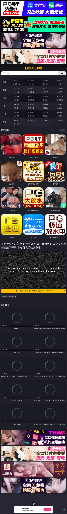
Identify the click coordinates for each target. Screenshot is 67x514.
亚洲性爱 (16, 97)
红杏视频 (60, 120)
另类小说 (31, 116)
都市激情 (16, 112)
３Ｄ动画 (60, 89)
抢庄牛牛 (60, 84)
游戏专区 (60, 81)
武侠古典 (60, 112)
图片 (4, 106)
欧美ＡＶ (45, 89)
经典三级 (31, 100)
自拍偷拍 (31, 89)
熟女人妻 (16, 92)
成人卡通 (45, 97)
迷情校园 (16, 116)
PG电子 (16, 81)
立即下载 (47, 510)
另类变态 (60, 100)
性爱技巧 (60, 116)
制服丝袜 (16, 100)
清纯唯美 (31, 108)
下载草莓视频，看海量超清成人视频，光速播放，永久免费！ (40, 291)
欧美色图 (45, 104)
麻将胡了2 (16, 84)
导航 (4, 122)
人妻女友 (45, 112)
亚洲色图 (31, 104)
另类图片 (60, 108)
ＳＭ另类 (60, 92)
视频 (4, 90)
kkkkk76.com (33, 68)
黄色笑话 (45, 116)
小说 (4, 114)
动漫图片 (60, 104)
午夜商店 (16, 120)
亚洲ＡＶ (16, 89)
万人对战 (45, 81)
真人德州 (31, 81)
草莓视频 (31, 120)
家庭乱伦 (31, 112)
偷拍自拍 (31, 97)
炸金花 (31, 84)
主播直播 (45, 92)
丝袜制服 (31, 92)
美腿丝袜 (16, 108)
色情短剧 (16, 124)
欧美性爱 (60, 97)
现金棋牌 (45, 84)
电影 (4, 98)
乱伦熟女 (45, 100)
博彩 (4, 82)
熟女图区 (45, 108)
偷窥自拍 (16, 104)
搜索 (62, 73)
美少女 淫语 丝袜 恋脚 (9, 296)
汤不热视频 (45, 120)
